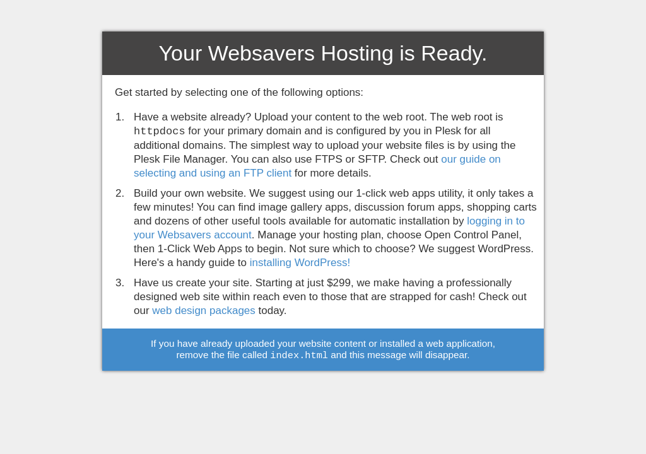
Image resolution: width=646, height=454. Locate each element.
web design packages (203, 311)
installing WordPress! (300, 263)
